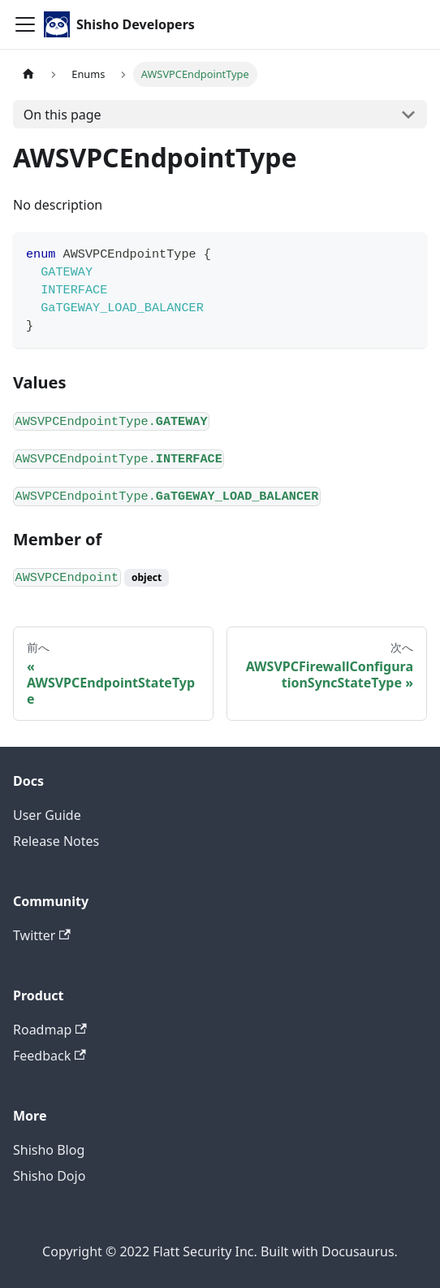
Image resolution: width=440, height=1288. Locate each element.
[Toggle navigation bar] (25, 24)
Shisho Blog (48, 1150)
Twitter (42, 935)
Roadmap (50, 1030)
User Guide (47, 815)
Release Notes (56, 841)
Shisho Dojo (49, 1176)
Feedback (49, 1056)
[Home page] (28, 74)
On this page (62, 115)
